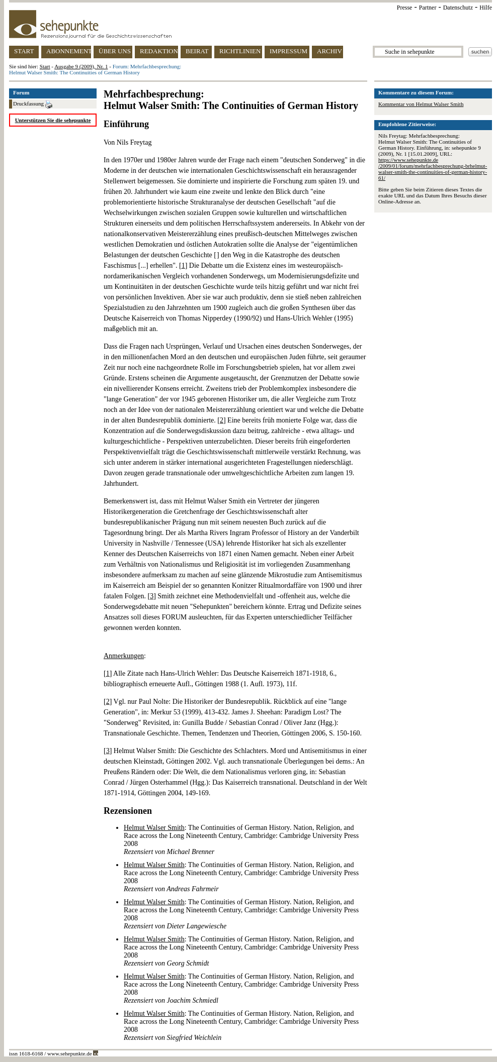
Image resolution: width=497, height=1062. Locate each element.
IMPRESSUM (288, 51)
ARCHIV (329, 51)
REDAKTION (159, 51)
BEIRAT (197, 51)
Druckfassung (32, 104)
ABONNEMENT (68, 51)
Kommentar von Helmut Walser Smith (420, 104)
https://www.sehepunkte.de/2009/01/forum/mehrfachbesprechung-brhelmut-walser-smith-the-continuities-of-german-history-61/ (432, 169)
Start (45, 66)
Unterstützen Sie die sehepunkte (53, 120)
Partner (428, 7)
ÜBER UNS (115, 51)
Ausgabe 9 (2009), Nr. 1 (81, 66)
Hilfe (485, 7)
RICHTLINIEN (240, 51)
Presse (404, 7)
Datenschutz (458, 7)
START (24, 51)
